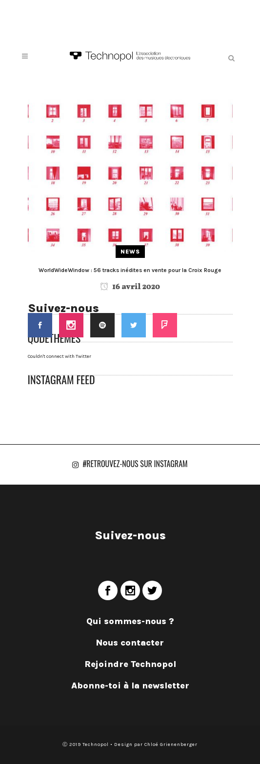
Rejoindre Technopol (130, 664)
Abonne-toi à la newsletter (130, 685)
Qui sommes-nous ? (130, 621)
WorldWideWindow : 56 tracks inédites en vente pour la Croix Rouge (130, 270)
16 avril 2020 (130, 287)
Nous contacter (130, 642)
